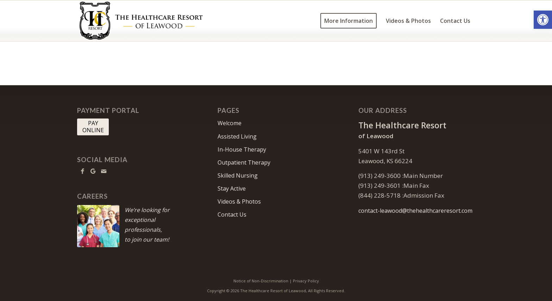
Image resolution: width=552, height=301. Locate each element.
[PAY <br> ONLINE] (93, 127)
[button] (543, 20)
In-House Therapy (242, 149)
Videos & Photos (239, 201)
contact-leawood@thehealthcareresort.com (415, 210)
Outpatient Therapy (244, 162)
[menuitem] (348, 20)
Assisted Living (237, 136)
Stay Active (232, 188)
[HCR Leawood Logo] (141, 20)
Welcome (230, 123)
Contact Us (232, 214)
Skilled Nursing (238, 175)
